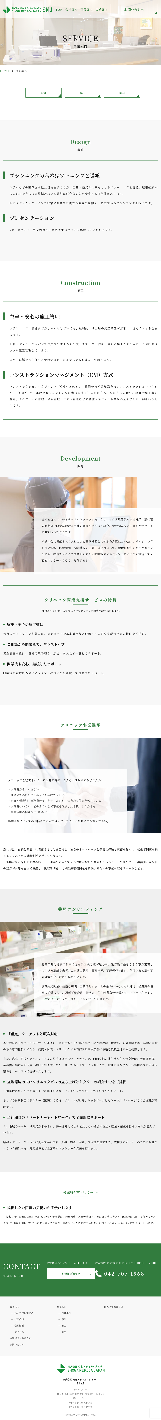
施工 (83, 93)
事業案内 (61, 1306)
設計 (43, 93)
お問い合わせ (134, 9)
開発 (122, 93)
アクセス (19, 1331)
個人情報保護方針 (113, 1306)
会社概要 (19, 1325)
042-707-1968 (124, 1273)
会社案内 (14, 1306)
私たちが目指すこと (25, 1313)
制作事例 (66, 1313)
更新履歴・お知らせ (20, 1338)
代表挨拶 (19, 1319)
